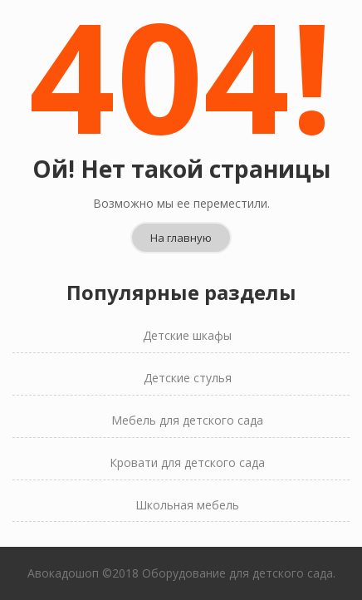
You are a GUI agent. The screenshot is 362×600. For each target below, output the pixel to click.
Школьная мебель (187, 505)
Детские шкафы (187, 335)
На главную (181, 237)
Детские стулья (188, 378)
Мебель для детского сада (187, 420)
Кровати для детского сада (187, 462)
